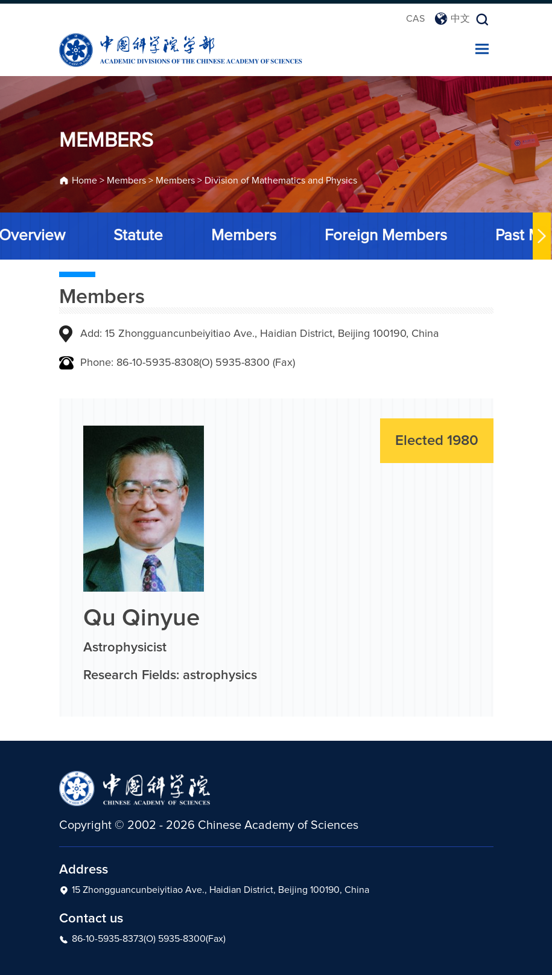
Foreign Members (384, 235)
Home (84, 182)
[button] (540, 236)
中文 (452, 19)
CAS (415, 19)
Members (126, 182)
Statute (137, 235)
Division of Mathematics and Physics (281, 182)
